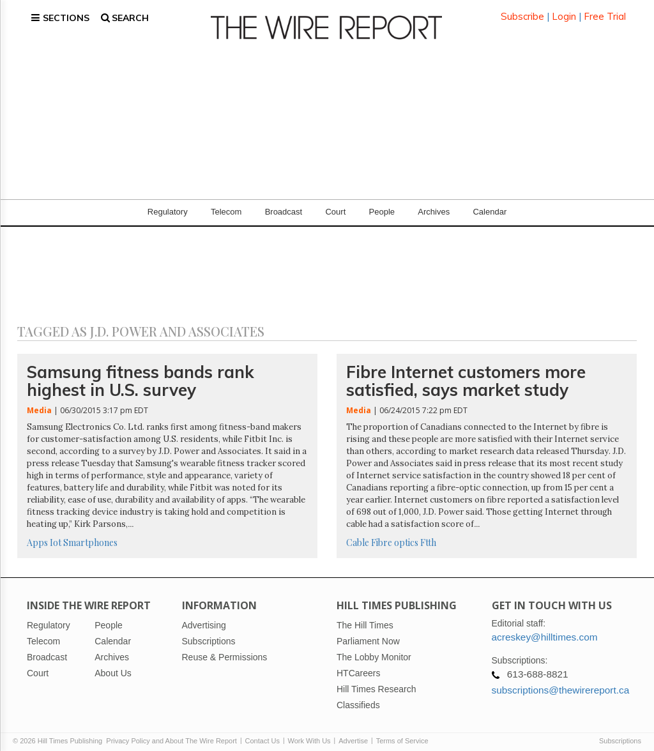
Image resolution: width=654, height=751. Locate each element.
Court (335, 204)
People (382, 204)
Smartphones (90, 535)
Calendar (489, 204)
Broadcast (284, 204)
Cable (357, 535)
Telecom (226, 204)
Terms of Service (402, 733)
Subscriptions (620, 733)
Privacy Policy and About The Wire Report (171, 733)
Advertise (353, 733)
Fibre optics (394, 535)
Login (564, 12)
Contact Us (262, 733)
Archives (434, 204)
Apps (37, 535)
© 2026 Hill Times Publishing (59, 733)
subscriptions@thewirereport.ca (561, 682)
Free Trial (605, 12)
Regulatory (168, 204)
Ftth (428, 535)
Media (39, 402)
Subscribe (522, 12)
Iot (55, 535)
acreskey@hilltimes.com (545, 629)
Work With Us (309, 733)
